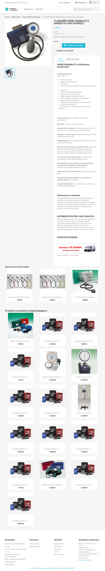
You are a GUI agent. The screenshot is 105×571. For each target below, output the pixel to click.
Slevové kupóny (59, 554)
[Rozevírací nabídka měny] (67, 3)
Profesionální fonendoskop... (85, 297)
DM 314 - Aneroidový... (84, 377)
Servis (7, 552)
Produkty (28, 9)
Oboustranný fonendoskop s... (52, 297)
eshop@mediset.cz (85, 560)
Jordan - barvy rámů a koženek (15, 549)
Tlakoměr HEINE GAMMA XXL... (52, 377)
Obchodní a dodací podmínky (15, 544)
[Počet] (56, 45)
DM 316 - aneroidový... (84, 413)
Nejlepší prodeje (35, 546)
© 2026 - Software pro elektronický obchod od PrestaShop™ (52, 568)
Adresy (56, 552)
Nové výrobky (34, 544)
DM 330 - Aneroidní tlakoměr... (20, 341)
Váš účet (58, 540)
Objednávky (58, 546)
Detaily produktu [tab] (72, 59)
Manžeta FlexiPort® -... (52, 341)
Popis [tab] (61, 59)
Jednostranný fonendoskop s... (20, 297)
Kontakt (39, 9)
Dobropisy (57, 549)
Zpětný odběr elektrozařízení (15, 559)
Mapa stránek (9, 565)
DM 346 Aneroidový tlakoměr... (52, 485)
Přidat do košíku (73, 45)
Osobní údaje (58, 544)
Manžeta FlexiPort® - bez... (84, 341)
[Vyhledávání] (86, 9)
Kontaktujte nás (10, 562)
